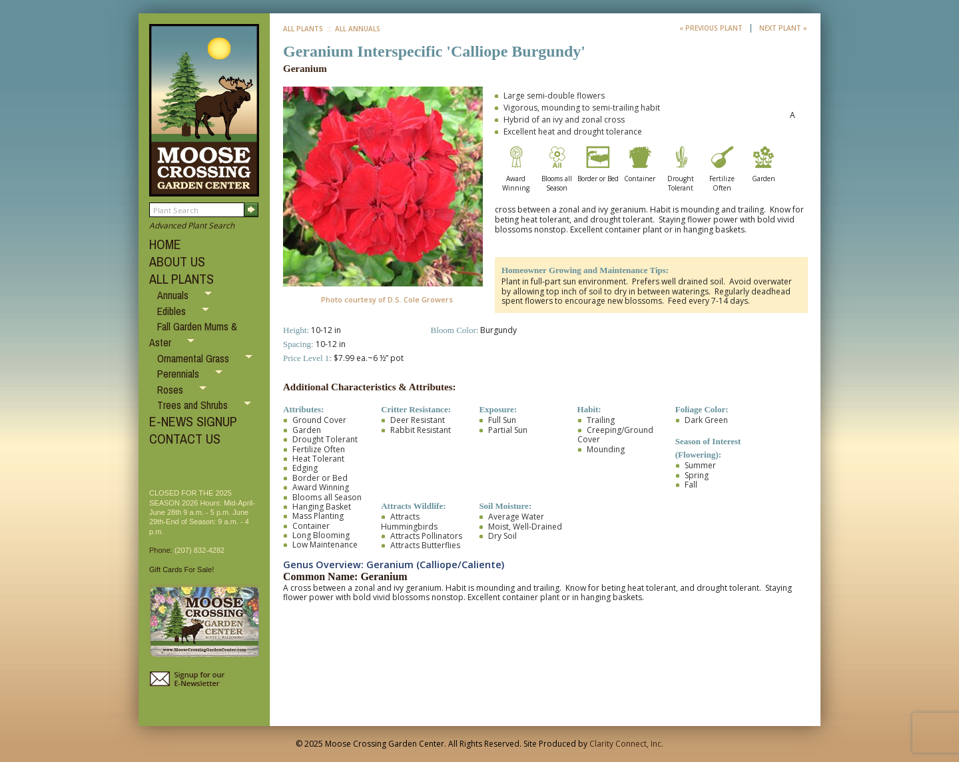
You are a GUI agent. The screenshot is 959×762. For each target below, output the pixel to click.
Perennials (179, 373)
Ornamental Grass (194, 358)
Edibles (172, 311)
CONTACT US (184, 439)
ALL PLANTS (181, 279)
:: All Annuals (352, 28)
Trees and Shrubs (193, 405)
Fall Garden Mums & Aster (193, 334)
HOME (165, 244)
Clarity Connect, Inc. (626, 743)
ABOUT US (177, 261)
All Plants (303, 28)
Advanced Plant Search (191, 225)
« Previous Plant (712, 28)
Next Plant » (783, 28)
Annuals (174, 295)
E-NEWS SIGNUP (193, 421)
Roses (171, 389)
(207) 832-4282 (199, 550)
